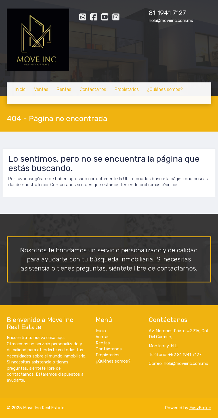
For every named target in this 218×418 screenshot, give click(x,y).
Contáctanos (93, 89)
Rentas (64, 89)
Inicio (20, 89)
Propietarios (127, 89)
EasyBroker (200, 407)
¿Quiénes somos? (165, 89)
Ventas (41, 89)
